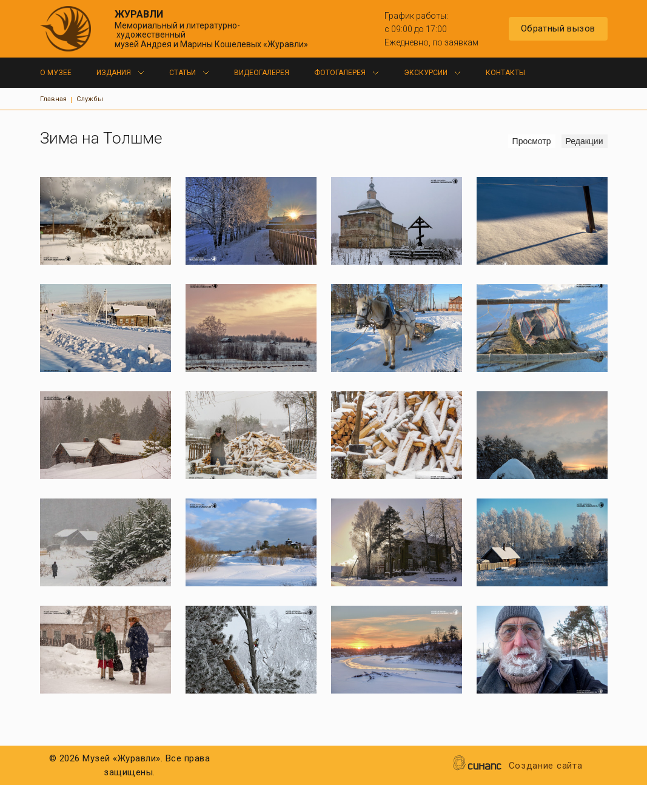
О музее (56, 72)
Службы (89, 99)
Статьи (182, 72)
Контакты (505, 72)
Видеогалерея (261, 72)
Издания (113, 72)
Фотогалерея (340, 72)
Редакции (584, 141)
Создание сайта (546, 766)
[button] (105, 221)
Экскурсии (426, 72)
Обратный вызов (558, 28)
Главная (53, 99)
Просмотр (533, 141)
